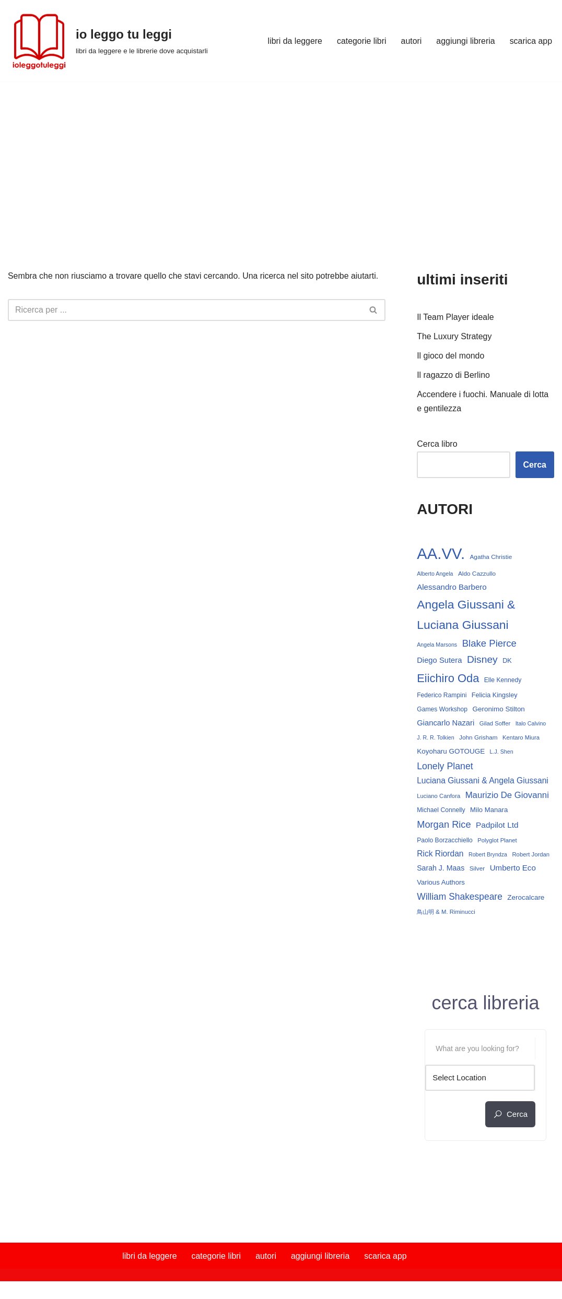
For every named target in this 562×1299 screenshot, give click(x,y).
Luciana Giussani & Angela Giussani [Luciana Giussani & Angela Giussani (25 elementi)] (482, 782)
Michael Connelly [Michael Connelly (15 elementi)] (441, 812)
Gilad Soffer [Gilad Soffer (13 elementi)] (495, 725)
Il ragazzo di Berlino (453, 376)
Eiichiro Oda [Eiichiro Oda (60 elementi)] (448, 679)
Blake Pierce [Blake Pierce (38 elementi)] (489, 643)
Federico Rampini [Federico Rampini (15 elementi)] (441, 696)
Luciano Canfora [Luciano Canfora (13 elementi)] (438, 798)
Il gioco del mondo (451, 356)
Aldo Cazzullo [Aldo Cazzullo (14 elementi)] (477, 574)
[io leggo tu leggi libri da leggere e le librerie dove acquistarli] (108, 40)
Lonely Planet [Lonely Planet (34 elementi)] (445, 767)
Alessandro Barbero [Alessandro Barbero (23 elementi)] (452, 587)
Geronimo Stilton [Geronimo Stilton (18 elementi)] (499, 710)
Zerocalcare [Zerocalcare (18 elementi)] (525, 900)
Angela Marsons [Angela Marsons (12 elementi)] (437, 645)
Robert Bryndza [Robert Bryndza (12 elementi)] (488, 857)
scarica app (530, 41)
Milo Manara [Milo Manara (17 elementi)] (489, 812)
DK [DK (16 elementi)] (507, 661)
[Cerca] (185, 310)
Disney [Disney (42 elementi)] (482, 660)
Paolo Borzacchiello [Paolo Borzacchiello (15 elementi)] (445, 843)
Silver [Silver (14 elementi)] (477, 871)
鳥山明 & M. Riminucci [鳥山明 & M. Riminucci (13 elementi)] (446, 915)
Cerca (534, 465)
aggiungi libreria (465, 41)
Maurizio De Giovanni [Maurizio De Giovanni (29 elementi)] (507, 797)
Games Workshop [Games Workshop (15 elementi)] (442, 710)
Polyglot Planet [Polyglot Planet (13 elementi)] (497, 843)
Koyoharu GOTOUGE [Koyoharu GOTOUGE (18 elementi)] (451, 753)
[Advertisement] (281, 160)
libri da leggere (293, 41)
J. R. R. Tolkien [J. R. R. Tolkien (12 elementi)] (435, 739)
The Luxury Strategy (454, 336)
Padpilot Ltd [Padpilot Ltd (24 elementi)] (497, 827)
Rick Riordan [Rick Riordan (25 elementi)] (440, 856)
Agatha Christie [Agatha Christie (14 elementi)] (491, 557)
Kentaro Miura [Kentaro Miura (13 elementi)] (521, 739)
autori (410, 41)
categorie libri (360, 41)
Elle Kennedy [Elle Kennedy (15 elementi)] (503, 681)
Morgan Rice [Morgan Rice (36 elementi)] (444, 826)
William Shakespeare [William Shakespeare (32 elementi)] (459, 899)
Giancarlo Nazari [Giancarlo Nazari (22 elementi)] (445, 724)
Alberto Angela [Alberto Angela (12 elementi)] (435, 574)
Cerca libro (437, 444)
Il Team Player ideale (455, 317)
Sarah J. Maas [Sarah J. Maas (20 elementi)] (440, 871)
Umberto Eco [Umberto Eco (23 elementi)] (513, 870)
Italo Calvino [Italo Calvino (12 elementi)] (531, 725)
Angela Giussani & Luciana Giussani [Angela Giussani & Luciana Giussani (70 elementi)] (466, 616)
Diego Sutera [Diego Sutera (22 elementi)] (439, 661)
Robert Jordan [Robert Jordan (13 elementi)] (531, 857)
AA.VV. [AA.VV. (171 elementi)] (441, 553)
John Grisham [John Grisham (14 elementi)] (478, 739)
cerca (510, 1117)
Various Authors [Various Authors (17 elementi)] (441, 885)
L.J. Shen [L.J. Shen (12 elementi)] (501, 753)
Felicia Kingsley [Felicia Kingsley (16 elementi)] (495, 696)
